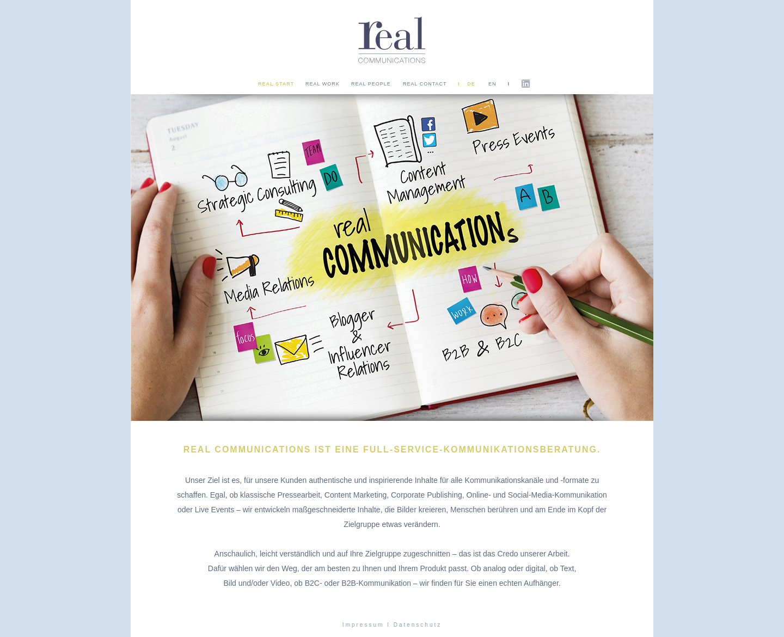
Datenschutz (418, 625)
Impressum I (366, 625)
